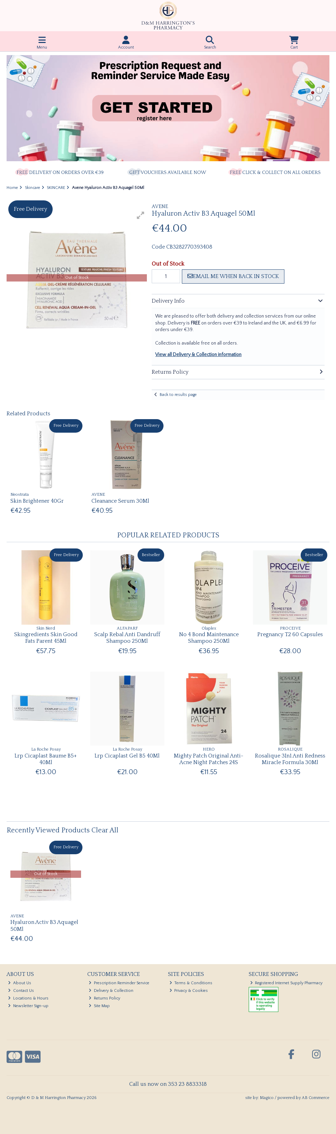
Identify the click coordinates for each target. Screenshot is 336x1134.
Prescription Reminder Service (119, 983)
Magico (267, 1098)
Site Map (99, 1006)
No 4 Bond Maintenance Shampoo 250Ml (209, 637)
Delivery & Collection (111, 990)
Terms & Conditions (191, 983)
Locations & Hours (28, 998)
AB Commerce (315, 1098)
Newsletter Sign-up (28, 1006)
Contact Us (21, 990)
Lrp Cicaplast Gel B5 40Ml (127, 756)
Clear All (104, 830)
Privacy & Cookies (188, 990)
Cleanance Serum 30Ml (120, 501)
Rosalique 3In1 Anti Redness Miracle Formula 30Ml (290, 759)
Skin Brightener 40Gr (37, 501)
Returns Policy (104, 998)
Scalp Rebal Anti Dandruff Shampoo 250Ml (127, 637)
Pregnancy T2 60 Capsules (290, 634)
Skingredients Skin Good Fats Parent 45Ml (46, 637)
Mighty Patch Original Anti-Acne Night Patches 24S (209, 759)
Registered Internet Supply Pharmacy (286, 983)
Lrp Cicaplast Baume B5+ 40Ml (46, 759)
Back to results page (178, 394)
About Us (19, 983)
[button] (140, 215)
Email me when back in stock (233, 276)
